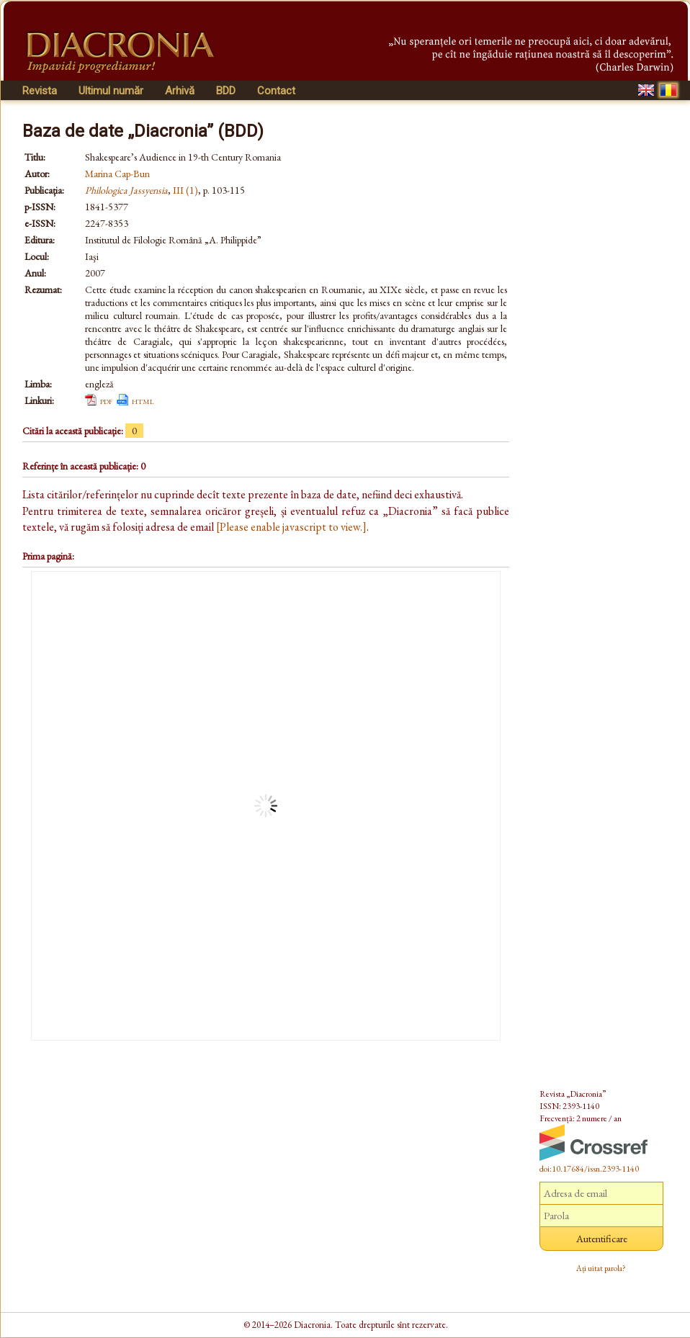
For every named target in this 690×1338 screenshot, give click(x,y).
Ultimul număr (111, 90)
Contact (276, 90)
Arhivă (179, 90)
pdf (106, 400)
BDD (226, 90)
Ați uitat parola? (601, 1268)
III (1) (185, 190)
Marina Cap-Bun (117, 173)
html (143, 400)
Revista (39, 90)
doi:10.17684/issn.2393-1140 (589, 1168)
